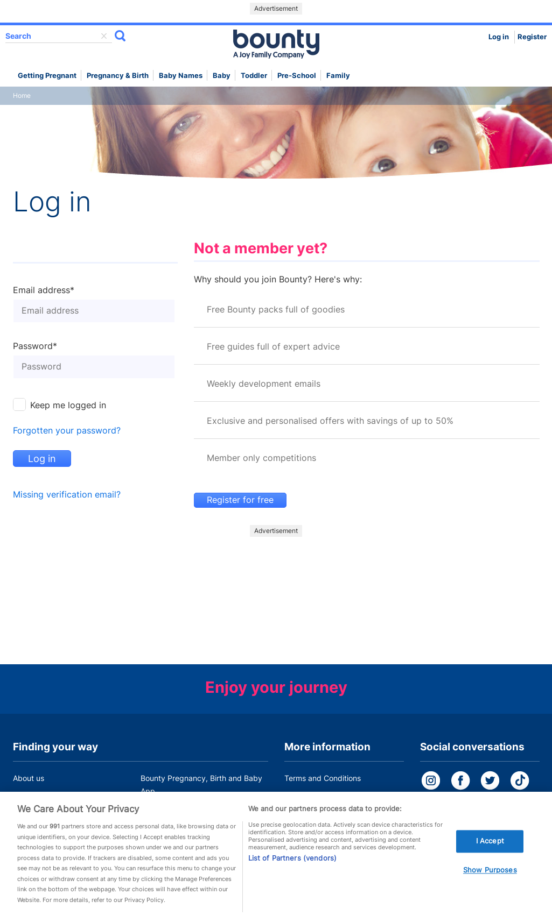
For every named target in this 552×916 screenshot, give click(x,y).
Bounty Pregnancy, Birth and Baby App (201, 784)
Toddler (254, 76)
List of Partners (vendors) (292, 860)
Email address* (43, 290)
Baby (221, 76)
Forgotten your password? (67, 430)
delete (104, 36)
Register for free (240, 500)
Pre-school (296, 76)
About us (28, 778)
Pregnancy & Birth (118, 76)
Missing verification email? (67, 494)
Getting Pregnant (47, 76)
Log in (498, 37)
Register (532, 37)
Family (338, 76)
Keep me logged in (68, 405)
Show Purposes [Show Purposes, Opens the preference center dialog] (490, 872)
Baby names (180, 76)
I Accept (490, 844)
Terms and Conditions (322, 778)
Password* (35, 346)
